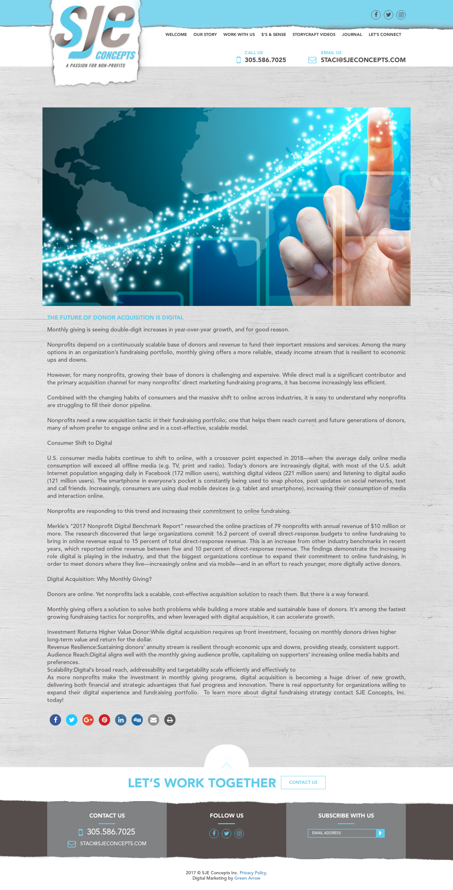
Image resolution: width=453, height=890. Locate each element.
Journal (352, 34)
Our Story (205, 34)
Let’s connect (385, 34)
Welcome (176, 34)
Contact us (303, 782)
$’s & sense (273, 34)
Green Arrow (247, 878)
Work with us (239, 34)
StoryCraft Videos (314, 34)
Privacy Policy (253, 873)
